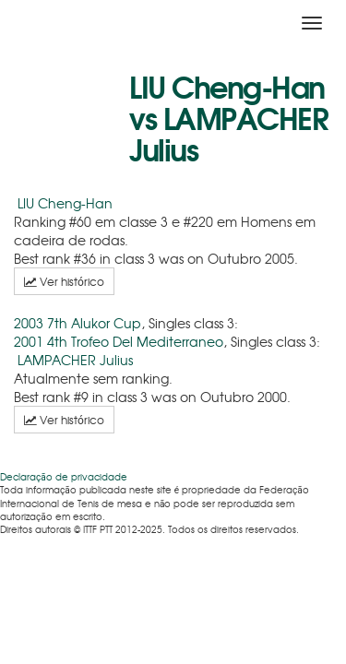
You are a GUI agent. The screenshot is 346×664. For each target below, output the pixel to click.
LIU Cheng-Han (65, 203)
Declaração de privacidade (63, 476)
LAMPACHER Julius (75, 359)
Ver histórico (64, 281)
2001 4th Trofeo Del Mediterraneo (118, 341)
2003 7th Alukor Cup (77, 323)
